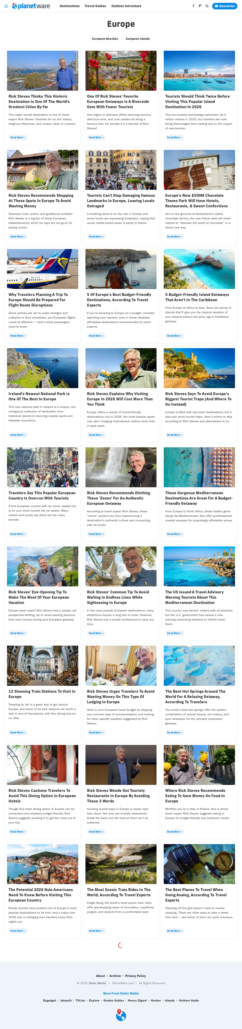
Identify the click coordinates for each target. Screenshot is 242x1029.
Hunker (156, 1000)
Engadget (49, 1000)
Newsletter (225, 6)
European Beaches (105, 39)
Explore (94, 1000)
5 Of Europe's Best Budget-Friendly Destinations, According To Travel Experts (119, 299)
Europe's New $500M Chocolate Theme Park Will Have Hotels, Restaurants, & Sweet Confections (196, 200)
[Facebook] (193, 7)
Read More (16, 137)
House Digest (137, 1000)
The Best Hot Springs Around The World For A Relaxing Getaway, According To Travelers (195, 696)
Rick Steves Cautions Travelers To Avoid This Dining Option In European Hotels (42, 795)
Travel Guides (95, 6)
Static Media (97, 983)
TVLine (80, 1000)
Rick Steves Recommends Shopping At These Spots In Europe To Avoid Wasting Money (41, 200)
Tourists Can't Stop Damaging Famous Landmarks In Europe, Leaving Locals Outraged (121, 200)
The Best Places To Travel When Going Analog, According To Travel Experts (196, 895)
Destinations (70, 6)
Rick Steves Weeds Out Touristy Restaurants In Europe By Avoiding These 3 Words (118, 795)
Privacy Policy (135, 976)
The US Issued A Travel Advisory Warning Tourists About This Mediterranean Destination (194, 597)
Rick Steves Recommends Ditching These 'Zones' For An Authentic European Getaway (118, 498)
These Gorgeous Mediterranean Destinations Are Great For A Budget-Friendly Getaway (199, 498)
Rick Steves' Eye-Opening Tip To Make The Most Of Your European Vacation (39, 597)
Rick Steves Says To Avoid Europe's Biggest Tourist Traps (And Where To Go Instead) (198, 399)
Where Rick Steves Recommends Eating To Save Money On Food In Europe (195, 795)
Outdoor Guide (189, 1000)
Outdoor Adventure (126, 6)
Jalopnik (66, 1000)
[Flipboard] (200, 7)
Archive (115, 976)
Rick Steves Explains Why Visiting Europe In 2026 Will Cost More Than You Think (120, 399)
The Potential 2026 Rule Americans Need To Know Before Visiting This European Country (41, 895)
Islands (170, 1000)
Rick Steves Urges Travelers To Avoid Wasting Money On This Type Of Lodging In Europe (120, 696)
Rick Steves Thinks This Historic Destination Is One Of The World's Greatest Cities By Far (39, 101)
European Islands (138, 39)
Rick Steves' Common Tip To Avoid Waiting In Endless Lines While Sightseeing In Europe (118, 597)
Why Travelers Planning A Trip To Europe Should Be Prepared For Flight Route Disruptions (38, 299)
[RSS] (207, 7)
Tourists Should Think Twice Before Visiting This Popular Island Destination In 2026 (197, 101)
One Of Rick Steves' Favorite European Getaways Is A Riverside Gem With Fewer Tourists (118, 101)
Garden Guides (113, 1000)
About (100, 976)
